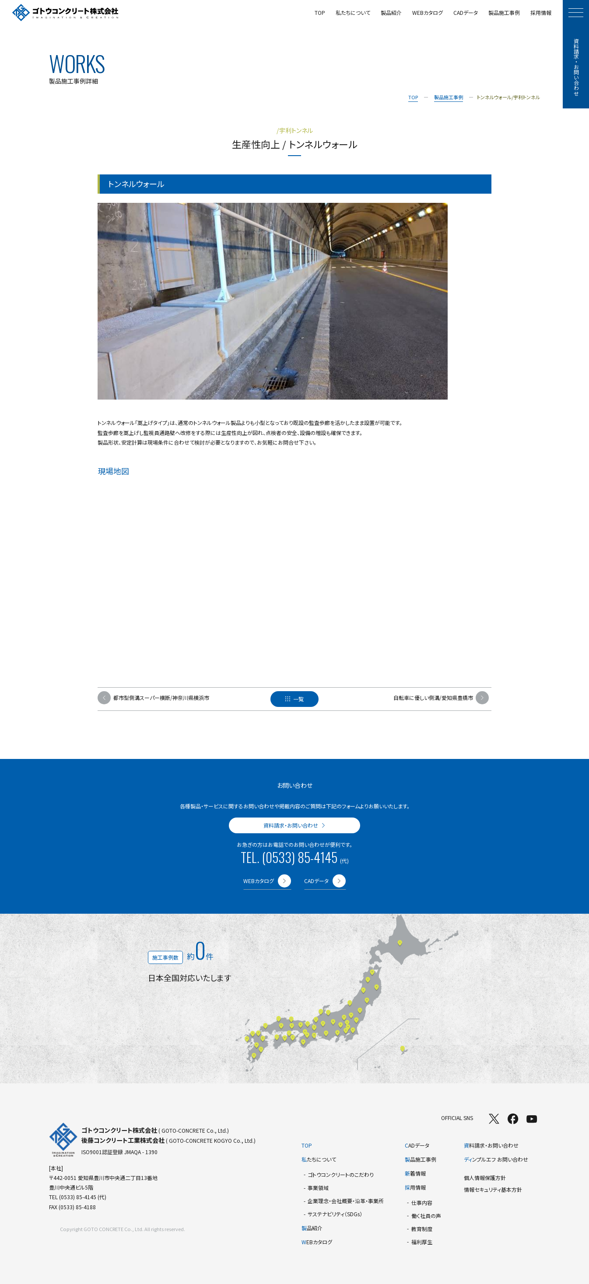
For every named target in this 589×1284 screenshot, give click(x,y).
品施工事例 (420, 1159)
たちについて (319, 1159)
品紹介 (312, 1228)
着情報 (415, 1173)
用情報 (415, 1187)
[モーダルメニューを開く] (576, 12)
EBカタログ (317, 1242)
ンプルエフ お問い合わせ (496, 1159)
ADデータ (417, 1145)
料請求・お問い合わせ (491, 1145)
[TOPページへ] (65, 13)
